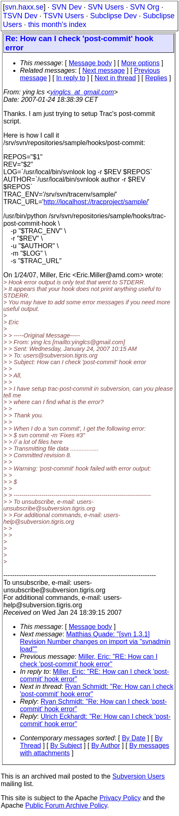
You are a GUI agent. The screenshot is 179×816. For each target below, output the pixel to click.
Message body (90, 63)
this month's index (57, 24)
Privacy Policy (120, 797)
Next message (103, 70)
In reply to (70, 77)
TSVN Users (63, 16)
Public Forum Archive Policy (66, 805)
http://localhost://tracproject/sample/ (96, 201)
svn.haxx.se (24, 7)
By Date (133, 738)
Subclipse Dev (113, 16)
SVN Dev (66, 7)
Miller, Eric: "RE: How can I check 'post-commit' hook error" (88, 660)
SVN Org (144, 7)
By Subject (66, 745)
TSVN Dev (20, 16)
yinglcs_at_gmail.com (82, 92)
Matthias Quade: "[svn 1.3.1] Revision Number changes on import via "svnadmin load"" (95, 642)
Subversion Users (139, 776)
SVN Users (106, 7)
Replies (156, 77)
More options (140, 63)
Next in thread (115, 77)
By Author (105, 745)
